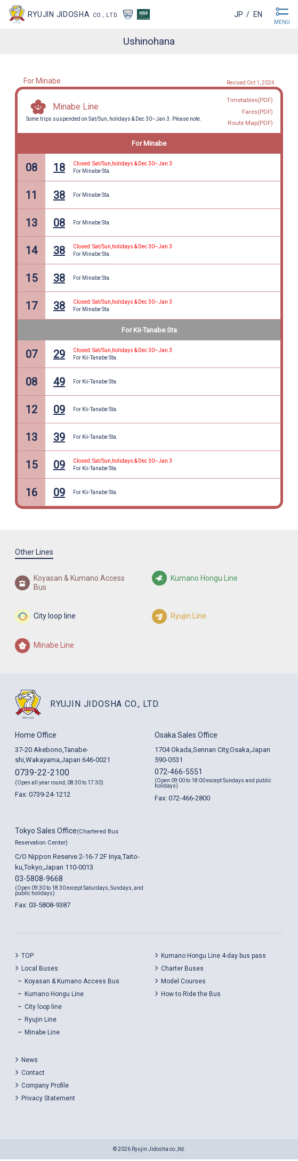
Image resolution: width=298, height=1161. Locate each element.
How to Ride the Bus (191, 996)
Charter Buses (182, 970)
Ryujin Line (41, 1021)
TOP (27, 958)
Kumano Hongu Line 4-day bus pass (213, 958)
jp (238, 14)
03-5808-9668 (39, 880)
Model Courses (183, 983)
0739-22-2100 (42, 774)
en (257, 14)
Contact (33, 1075)
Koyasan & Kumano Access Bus (72, 983)
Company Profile (45, 1087)
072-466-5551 (179, 773)
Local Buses (39, 970)
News (29, 1062)
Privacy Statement (48, 1100)
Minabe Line (76, 108)
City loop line (43, 1009)
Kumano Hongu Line (54, 996)
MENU (282, 22)
